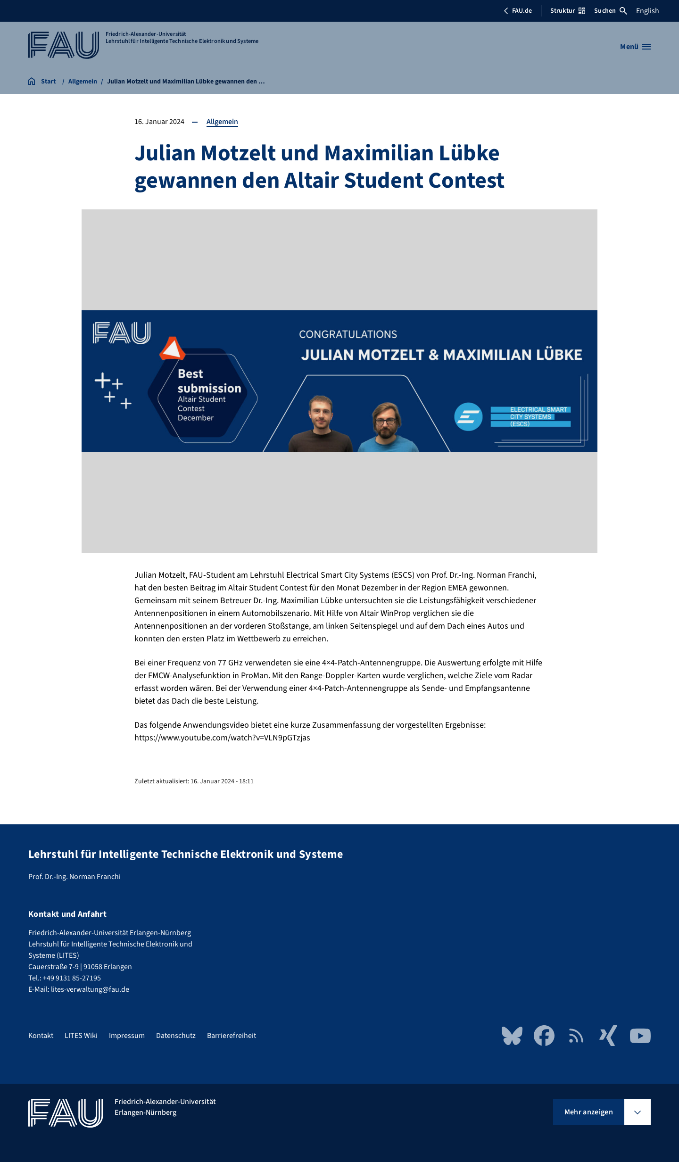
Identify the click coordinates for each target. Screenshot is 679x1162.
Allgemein (222, 121)
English (647, 11)
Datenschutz (176, 1035)
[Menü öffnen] (635, 46)
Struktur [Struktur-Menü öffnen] (567, 11)
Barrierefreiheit (231, 1035)
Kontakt (40, 1035)
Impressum (127, 1035)
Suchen (610, 11)
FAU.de (517, 11)
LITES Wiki (81, 1035)
